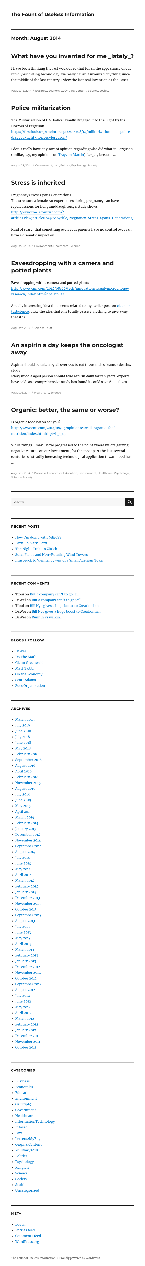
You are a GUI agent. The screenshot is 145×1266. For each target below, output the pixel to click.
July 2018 (22, 737)
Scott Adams (25, 680)
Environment (43, 245)
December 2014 (27, 834)
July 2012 (22, 995)
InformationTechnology (35, 1121)
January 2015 (25, 829)
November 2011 (27, 1041)
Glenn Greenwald (29, 663)
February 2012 (26, 1024)
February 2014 (26, 886)
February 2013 (26, 955)
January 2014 (25, 892)
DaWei (20, 651)
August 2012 (25, 990)
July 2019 (22, 725)
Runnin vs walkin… (47, 617)
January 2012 (25, 1030)
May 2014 (23, 869)
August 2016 (25, 765)
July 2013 (22, 926)
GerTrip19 (23, 1104)
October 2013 (25, 909)
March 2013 (24, 949)
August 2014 (25, 852)
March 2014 (24, 880)
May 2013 (22, 938)
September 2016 (28, 760)
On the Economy (28, 674)
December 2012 (27, 967)
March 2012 (24, 1018)
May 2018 (23, 748)
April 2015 (23, 811)
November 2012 (28, 972)
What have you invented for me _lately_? (72, 56)
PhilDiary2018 (26, 1150)
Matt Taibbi (24, 668)
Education (70, 473)
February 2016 (27, 777)
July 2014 (22, 857)
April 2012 (23, 1013)
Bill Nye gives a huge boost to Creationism (64, 606)
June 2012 (23, 1001)
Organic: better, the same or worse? (65, 409)
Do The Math (26, 657)
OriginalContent (75, 90)
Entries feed (25, 1230)
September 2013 (28, 915)
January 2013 (25, 961)
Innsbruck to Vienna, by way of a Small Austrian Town (59, 560)
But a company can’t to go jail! (55, 594)
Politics (65, 165)
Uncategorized (27, 1190)
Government (43, 165)
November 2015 (28, 783)
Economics (55, 90)
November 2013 (28, 903)
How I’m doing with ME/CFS (38, 537)
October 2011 (25, 1047)
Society (104, 90)
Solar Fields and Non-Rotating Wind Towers (51, 554)
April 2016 (23, 771)
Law (56, 165)
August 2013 (25, 921)
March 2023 (25, 719)
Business (41, 90)
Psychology (79, 165)
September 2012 (28, 984)
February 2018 (26, 754)
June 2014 (23, 863)
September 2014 (28, 846)
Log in (20, 1224)
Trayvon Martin (71, 155)
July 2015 (22, 794)
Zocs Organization (30, 686)
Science (93, 90)
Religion (22, 1167)
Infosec (21, 1127)
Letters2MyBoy (27, 1139)
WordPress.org (27, 1242)
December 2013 (27, 898)
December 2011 (27, 1036)
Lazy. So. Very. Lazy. (31, 543)
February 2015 (26, 823)
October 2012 (26, 978)
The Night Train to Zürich (36, 549)
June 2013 (23, 932)
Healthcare (60, 245)
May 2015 (23, 806)
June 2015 (23, 800)
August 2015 (25, 788)
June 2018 (23, 742)
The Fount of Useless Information (52, 14)
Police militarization (41, 107)
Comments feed (28, 1236)
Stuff (49, 327)
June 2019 (23, 731)
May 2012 (23, 1007)
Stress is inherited (38, 182)
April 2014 (23, 875)
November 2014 (28, 840)
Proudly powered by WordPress (79, 1258)
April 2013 (23, 944)
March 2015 (24, 817)
